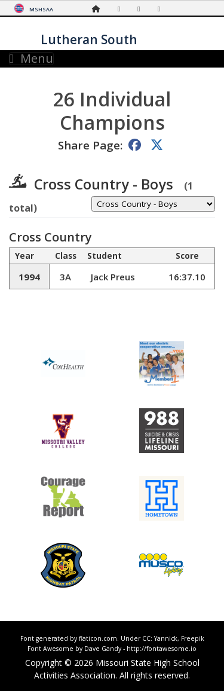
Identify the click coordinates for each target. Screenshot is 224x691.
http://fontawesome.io (162, 648)
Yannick (165, 638)
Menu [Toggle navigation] (31, 58)
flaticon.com (98, 638)
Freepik (192, 638)
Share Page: (90, 144)
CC (146, 638)
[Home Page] (99, 9)
